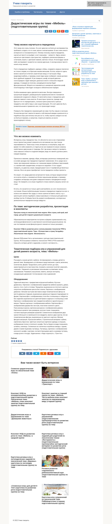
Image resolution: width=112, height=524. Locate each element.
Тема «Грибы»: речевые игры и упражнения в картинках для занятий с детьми (89, 81)
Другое (62, 12)
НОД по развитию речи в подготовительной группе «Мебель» (84, 52)
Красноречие (51, 12)
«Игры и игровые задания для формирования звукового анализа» (84, 27)
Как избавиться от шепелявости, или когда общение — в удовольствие (90, 60)
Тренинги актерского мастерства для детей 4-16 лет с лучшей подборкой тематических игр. (90, 43)
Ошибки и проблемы (22, 12)
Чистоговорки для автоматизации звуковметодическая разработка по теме (88, 70)
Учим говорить (22, 3)
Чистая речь (38, 12)
